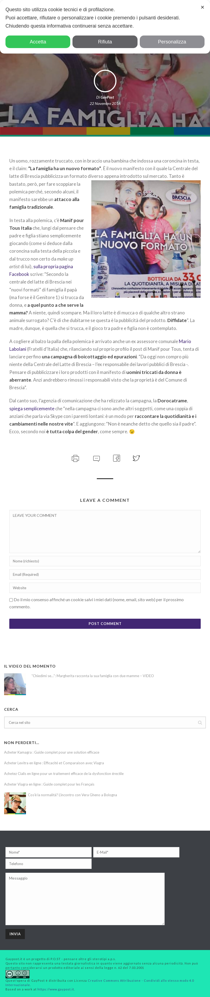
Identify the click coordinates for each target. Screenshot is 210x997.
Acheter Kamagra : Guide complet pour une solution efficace (51, 752)
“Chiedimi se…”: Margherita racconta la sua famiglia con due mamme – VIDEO (92, 676)
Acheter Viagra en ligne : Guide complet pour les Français (49, 784)
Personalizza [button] (172, 42)
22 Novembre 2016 (105, 103)
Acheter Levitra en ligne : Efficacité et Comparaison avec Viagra (54, 763)
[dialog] (105, 27)
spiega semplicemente (31, 408)
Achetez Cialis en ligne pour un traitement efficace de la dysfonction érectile (64, 773)
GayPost (107, 97)
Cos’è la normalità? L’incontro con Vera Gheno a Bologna (72, 795)
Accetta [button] (38, 42)
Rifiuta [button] (105, 42)
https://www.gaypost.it (55, 989)
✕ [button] (202, 7)
